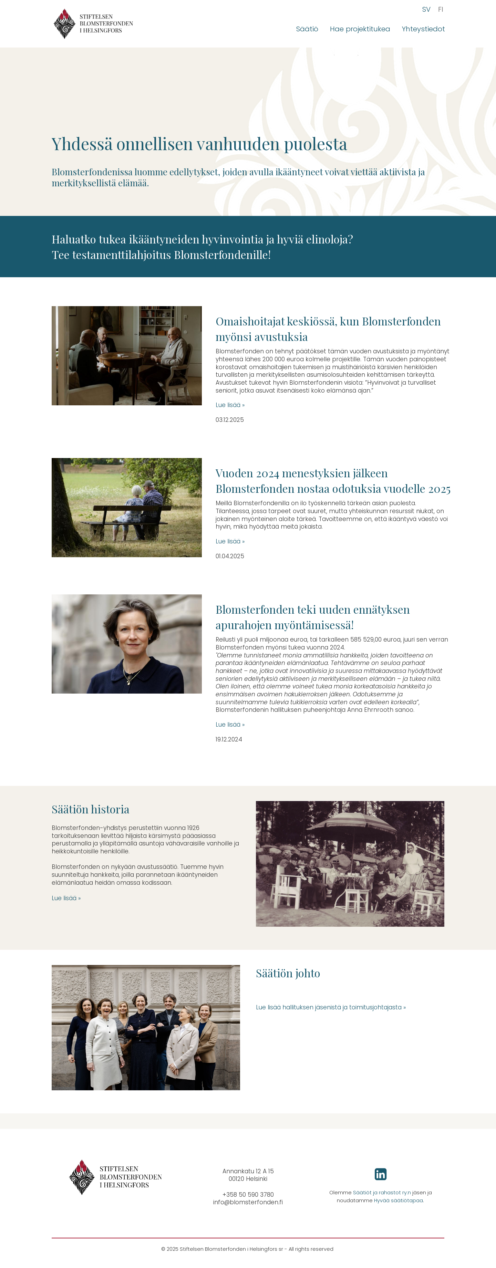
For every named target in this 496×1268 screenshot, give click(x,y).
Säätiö (307, 29)
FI (440, 9)
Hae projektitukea (360, 29)
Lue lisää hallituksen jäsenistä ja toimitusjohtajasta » (331, 1007)
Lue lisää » (230, 405)
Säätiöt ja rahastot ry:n (382, 1192)
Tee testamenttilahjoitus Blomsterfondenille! (161, 254)
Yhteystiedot (423, 29)
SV (426, 9)
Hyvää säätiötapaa (398, 1200)
